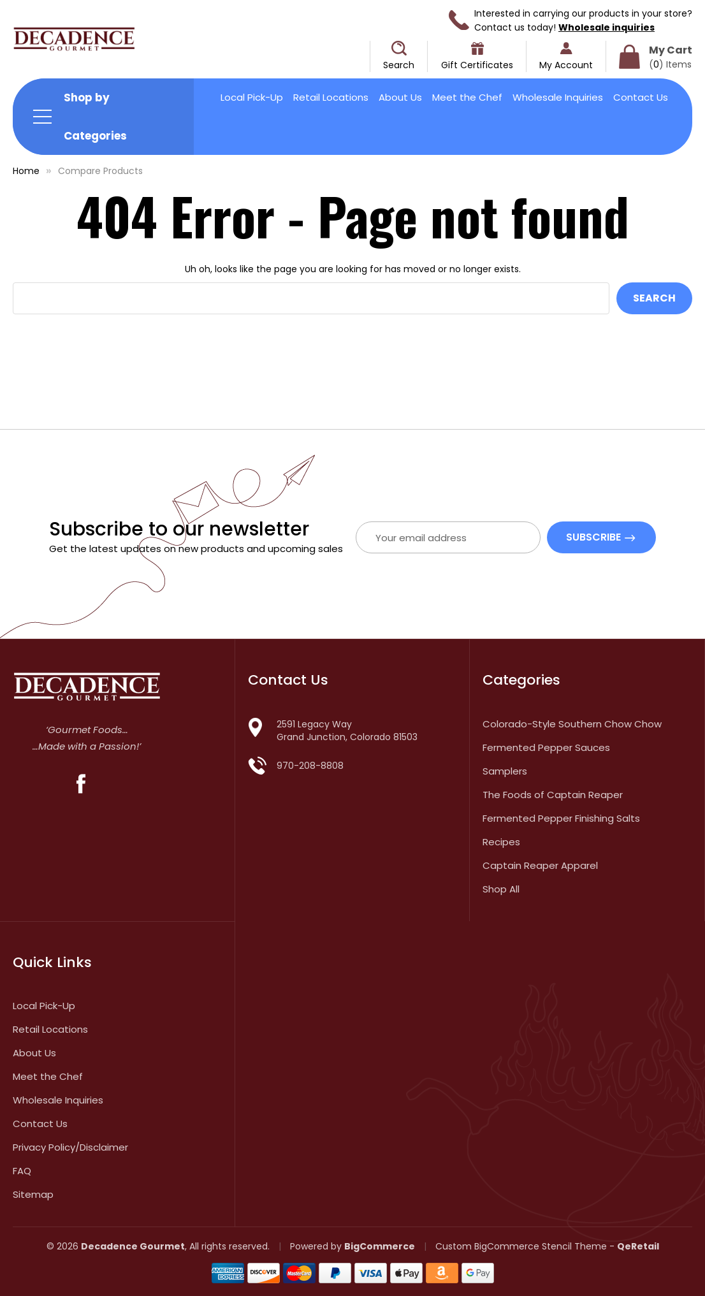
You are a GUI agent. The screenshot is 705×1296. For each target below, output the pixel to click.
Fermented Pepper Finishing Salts (561, 818)
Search (398, 65)
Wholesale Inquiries (557, 97)
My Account (566, 65)
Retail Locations (330, 97)
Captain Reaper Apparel (540, 865)
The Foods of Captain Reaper (553, 794)
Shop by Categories (95, 116)
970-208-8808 (310, 765)
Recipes (501, 841)
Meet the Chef (467, 97)
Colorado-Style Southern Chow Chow (572, 724)
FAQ (22, 1170)
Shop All (501, 889)
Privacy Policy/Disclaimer (70, 1147)
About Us (400, 97)
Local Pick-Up (252, 97)
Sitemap (33, 1194)
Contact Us (640, 97)
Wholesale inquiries (606, 27)
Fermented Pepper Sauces (546, 747)
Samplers (505, 771)
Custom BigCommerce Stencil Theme (521, 1246)
